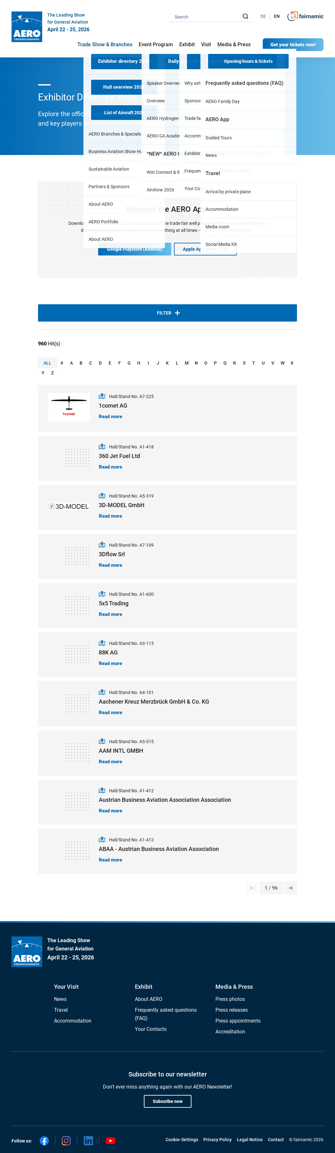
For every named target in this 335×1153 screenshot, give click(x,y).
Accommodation (72, 1021)
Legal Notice (250, 1139)
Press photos (230, 999)
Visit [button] (206, 44)
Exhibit (143, 986)
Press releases (231, 1010)
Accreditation (230, 1032)
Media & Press (234, 44)
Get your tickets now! (293, 45)
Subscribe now (168, 1101)
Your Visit (66, 986)
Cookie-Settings (182, 1139)
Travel (61, 1010)
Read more (110, 416)
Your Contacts (151, 1029)
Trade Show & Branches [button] (104, 44)
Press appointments (238, 1021)
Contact (276, 1139)
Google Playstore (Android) (134, 249)
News (60, 999)
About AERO (148, 999)
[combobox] (211, 16)
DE (263, 16)
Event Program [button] (156, 44)
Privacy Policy (217, 1139)
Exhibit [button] (187, 44)
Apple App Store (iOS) (205, 249)
